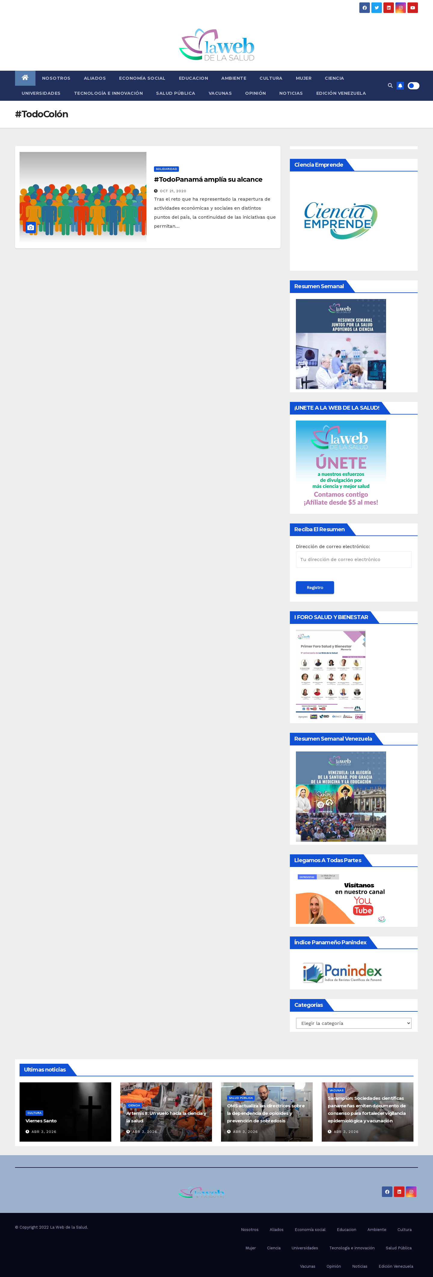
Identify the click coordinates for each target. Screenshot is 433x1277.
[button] (390, 85)
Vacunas (220, 93)
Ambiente (233, 78)
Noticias (291, 93)
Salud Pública (175, 93)
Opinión (255, 93)
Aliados (95, 78)
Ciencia (334, 78)
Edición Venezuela (341, 93)
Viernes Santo (41, 1121)
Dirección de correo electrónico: (354, 556)
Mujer (304, 78)
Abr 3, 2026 (44, 1132)
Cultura (271, 78)
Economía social (142, 78)
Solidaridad (166, 169)
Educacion (193, 78)
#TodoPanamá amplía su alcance (208, 179)
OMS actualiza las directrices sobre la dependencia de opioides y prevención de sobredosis (266, 1113)
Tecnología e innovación (108, 93)
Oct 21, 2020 (173, 191)
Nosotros (56, 78)
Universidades (41, 93)
